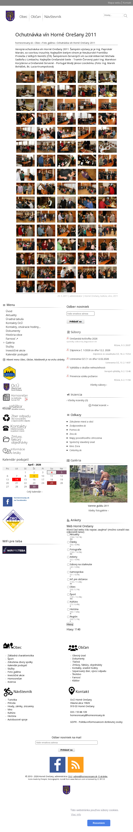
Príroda (11, 702)
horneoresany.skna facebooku (21, 498)
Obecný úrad (79, 655)
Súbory (76, 332)
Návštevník (52, 16)
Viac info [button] (76, 814)
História (74, 609)
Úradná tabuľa (15, 319)
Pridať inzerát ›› (98, 405)
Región (73, 616)
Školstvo (76, 674)
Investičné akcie (15, 350)
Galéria (10, 342)
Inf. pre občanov (78, 579)
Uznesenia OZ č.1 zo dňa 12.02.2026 (89, 358)
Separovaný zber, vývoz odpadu (89, 671)
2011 (115, 295)
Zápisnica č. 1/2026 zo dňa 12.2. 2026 (90, 350)
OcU (70, 776)
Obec (23, 16)
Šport (73, 594)
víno (110, 295)
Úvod (9, 311)
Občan (36, 16)
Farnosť (76, 677)
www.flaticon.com (77, 779)
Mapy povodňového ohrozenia (86, 437)
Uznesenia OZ (112, 362)
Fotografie (75, 549)
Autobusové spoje (17, 719)
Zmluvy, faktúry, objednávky (87, 664)
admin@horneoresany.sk (85, 776)
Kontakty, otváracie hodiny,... (23, 327)
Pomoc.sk (75, 429)
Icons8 (62, 779)
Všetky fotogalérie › (98, 510)
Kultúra (74, 601)
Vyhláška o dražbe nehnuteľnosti (87, 367)
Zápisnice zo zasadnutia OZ (106, 354)
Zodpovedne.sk (78, 425)
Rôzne (117, 345)
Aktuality (11, 315)
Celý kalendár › (34, 491)
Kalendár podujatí (17, 354)
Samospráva (76, 571)
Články (73, 541)
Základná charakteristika (21, 655)
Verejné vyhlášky (112, 371)
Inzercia (76, 394)
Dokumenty (13, 331)
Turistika (12, 699)
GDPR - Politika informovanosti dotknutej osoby (96, 721)
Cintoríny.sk (76, 450)
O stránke (102, 776)
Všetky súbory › (98, 384)
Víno (10, 709)
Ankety (73, 556)
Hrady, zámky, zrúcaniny (21, 706)
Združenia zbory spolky (20, 662)
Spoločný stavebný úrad (82, 442)
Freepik (44, 779)
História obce (14, 335)
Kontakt (127, 2)
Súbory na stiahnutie (81, 564)
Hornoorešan (15, 678)
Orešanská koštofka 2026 (83, 338)
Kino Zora (75, 446)
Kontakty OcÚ (14, 323)
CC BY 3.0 (101, 779)
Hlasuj (70, 624)
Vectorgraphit (53, 779)
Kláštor (76, 680)
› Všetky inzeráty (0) (77, 400)
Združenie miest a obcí (81, 421)
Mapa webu (114, 2)
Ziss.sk (73, 433)
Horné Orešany (92, 295)
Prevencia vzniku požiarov (83, 376)
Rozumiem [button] (99, 823)
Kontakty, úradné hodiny (85, 667)
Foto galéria (14, 671)
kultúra (103, 295)
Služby (10, 346)
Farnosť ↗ (12, 338)
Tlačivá (76, 661)
